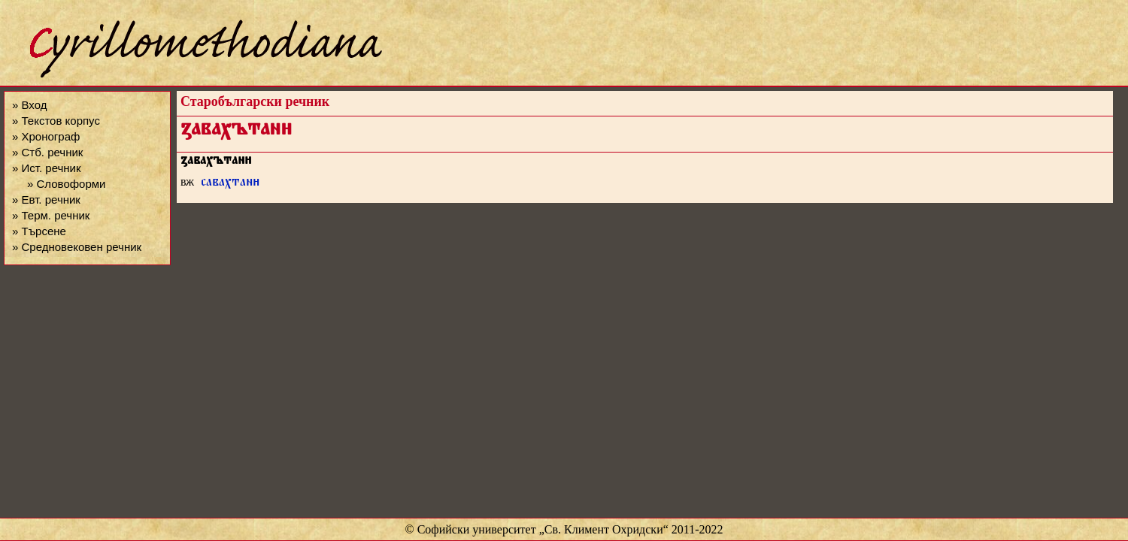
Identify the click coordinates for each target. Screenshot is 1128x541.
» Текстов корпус (56, 120)
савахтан (230, 184)
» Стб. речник (47, 152)
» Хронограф (46, 136)
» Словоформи (66, 183)
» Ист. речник (46, 168)
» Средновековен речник (76, 246)
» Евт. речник (46, 199)
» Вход (29, 104)
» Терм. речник (50, 215)
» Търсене (39, 231)
